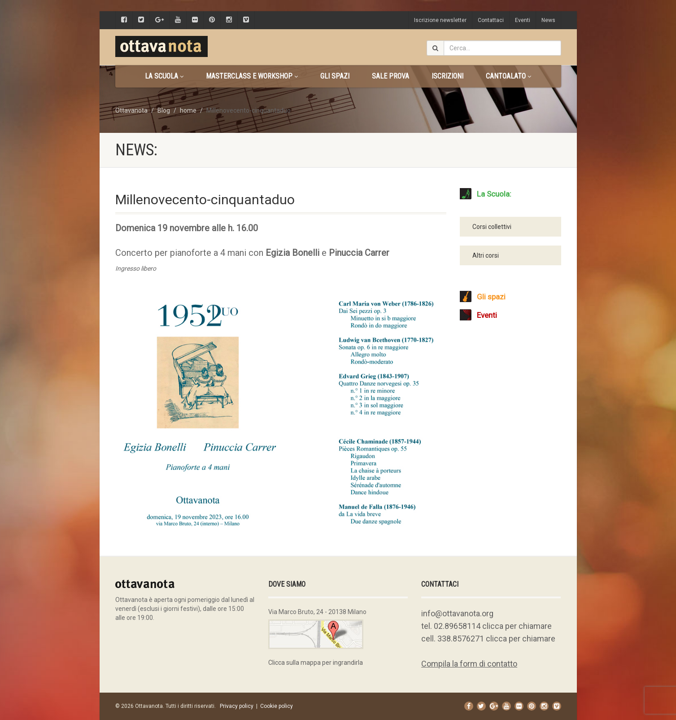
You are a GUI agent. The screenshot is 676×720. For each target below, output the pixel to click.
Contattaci (491, 20)
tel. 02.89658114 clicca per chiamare (486, 626)
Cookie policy (276, 706)
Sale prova (390, 76)
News (548, 20)
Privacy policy (236, 706)
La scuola (164, 76)
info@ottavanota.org (457, 613)
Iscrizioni (447, 76)
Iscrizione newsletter (440, 20)
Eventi (522, 20)
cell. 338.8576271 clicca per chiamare (488, 638)
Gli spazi (334, 76)
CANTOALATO (508, 76)
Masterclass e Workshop (252, 76)
